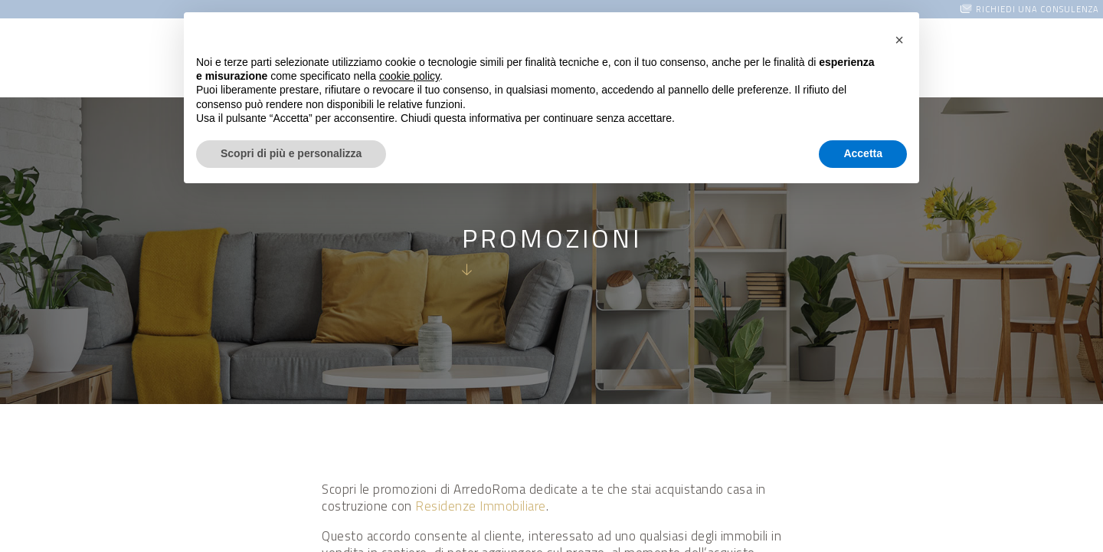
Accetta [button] (862, 153)
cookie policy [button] (409, 76)
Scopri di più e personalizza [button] (291, 153)
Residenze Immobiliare (480, 506)
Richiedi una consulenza (1037, 9)
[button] (899, 37)
